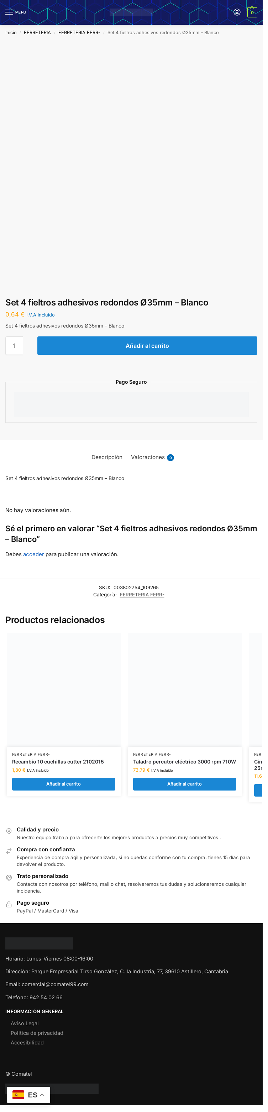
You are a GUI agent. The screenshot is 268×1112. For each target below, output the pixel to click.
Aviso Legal (25, 1023)
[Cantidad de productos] (14, 345)
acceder (33, 554)
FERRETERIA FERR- (79, 32)
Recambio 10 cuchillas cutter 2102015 (58, 762)
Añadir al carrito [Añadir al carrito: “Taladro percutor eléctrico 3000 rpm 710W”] (184, 784)
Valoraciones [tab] (152, 457)
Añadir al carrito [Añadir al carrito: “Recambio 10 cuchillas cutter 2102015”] (63, 784)
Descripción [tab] (106, 457)
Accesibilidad (27, 1042)
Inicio (11, 32)
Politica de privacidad (37, 1033)
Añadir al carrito (147, 345)
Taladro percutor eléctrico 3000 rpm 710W (184, 762)
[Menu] (16, 12)
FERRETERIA (37, 32)
